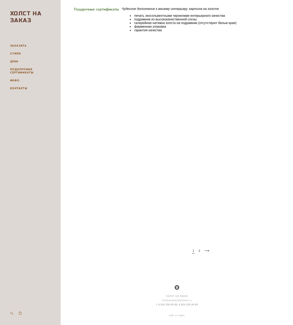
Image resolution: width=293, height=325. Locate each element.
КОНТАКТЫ (18, 88)
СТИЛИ (15, 53)
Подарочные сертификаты (96, 9)
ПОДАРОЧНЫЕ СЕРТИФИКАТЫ (22, 71)
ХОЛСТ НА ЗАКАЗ (25, 17)
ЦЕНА (14, 61)
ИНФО (15, 80)
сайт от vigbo (177, 316)
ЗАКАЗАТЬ (18, 45)
